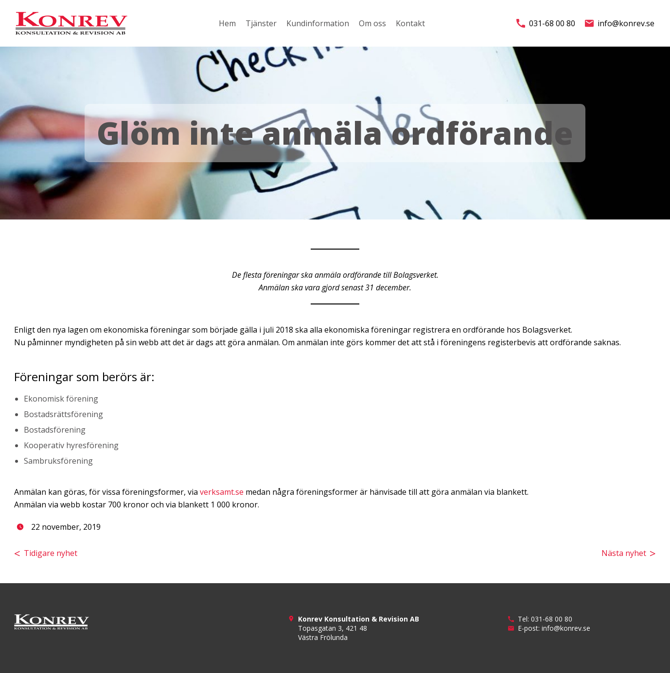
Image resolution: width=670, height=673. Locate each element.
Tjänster (261, 23)
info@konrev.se (619, 23)
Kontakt (410, 23)
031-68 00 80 (545, 23)
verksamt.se (222, 492)
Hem (227, 23)
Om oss (372, 23)
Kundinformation (317, 23)
